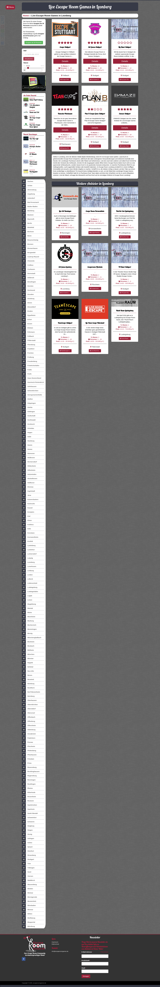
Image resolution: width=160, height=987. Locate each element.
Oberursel (28, 713)
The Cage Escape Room (34, 119)
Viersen (27, 876)
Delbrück (28, 278)
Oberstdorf (29, 709)
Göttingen (28, 412)
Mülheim (28, 650)
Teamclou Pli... (65, 148)
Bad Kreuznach (30, 202)
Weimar (27, 893)
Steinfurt (28, 851)
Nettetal (27, 667)
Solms (27, 843)
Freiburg (28, 357)
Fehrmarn (28, 332)
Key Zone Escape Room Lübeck (34, 126)
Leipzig (27, 558)
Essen (27, 324)
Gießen (27, 399)
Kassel (27, 508)
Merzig (27, 633)
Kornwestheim (30, 537)
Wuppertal (28, 922)
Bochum (28, 232)
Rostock (28, 801)
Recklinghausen (30, 771)
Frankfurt (28, 349)
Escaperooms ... (95, 288)
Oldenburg (28, 730)
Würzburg (28, 926)
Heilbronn (28, 458)
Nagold (27, 663)
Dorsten (27, 286)
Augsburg (28, 194)
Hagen (27, 432)
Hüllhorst (28, 483)
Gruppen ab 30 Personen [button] (34, 42)
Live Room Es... (95, 350)
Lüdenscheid (29, 583)
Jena (26, 495)
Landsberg (29, 545)
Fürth (26, 374)
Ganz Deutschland (31, 378)
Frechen (28, 353)
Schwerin (28, 822)
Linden (27, 575)
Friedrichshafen (30, 366)
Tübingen (28, 868)
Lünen (27, 600)
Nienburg (28, 684)
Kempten (28, 512)
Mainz (27, 612)
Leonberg (28, 562)
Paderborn (28, 738)
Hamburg (28, 441)
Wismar (27, 910)
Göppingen (29, 403)
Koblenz (28, 525)
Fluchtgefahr (33, 172)
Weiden (27, 889)
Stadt (84, 968)
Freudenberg (29, 361)
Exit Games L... (65, 292)
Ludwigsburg (29, 587)
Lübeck (27, 579)
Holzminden (29, 474)
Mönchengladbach (31, 638)
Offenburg (28, 721)
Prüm (26, 763)
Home (26, 15)
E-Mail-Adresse (87, 952)
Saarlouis (28, 809)
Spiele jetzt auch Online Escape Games (34, 87)
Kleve (27, 520)
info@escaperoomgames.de (60, 951)
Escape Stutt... (65, 79)
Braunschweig (30, 240)
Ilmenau (27, 487)
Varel (26, 872)
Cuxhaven (28, 269)
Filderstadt (29, 340)
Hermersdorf (29, 462)
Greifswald (29, 420)
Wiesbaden (29, 905)
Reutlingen (29, 784)
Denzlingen (29, 282)
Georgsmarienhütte (32, 395)
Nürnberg (28, 696)
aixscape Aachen (34, 146)
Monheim (28, 642)
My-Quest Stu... (125, 79)
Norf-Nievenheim (31, 692)
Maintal (27, 608)
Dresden (28, 294)
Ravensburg (29, 767)
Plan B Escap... (95, 146)
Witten (27, 914)
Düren (27, 303)
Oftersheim (29, 725)
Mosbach (28, 646)
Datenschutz (55, 944)
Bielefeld (28, 227)
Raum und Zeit (34, 112)
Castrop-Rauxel (30, 257)
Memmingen (29, 629)
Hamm (27, 445)
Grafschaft (28, 416)
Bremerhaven (29, 248)
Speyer (27, 847)
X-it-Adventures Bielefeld (34, 106)
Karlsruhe (28, 504)
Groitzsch (28, 424)
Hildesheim (29, 466)
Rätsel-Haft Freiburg (36, 100)
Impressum (55, 942)
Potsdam (28, 759)
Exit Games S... (95, 79)
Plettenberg (29, 751)
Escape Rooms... (95, 232)
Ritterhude (28, 792)
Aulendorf (28, 198)
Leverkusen (29, 566)
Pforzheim (28, 746)
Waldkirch (28, 880)
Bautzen (28, 215)
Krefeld (27, 541)
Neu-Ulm (28, 671)
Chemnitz (28, 261)
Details (65, 61)
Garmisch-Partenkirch (33, 382)
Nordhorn (28, 688)
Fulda (27, 370)
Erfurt (27, 319)
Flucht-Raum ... (125, 338)
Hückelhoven (29, 479)
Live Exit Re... (65, 237)
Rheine (27, 788)
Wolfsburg (28, 918)
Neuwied (28, 679)
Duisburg (28, 299)
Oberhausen (29, 700)
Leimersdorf (29, 554)
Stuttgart (28, 859)
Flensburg (28, 345)
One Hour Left (33, 139)
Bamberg (28, 211)
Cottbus (27, 265)
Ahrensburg (29, 190)
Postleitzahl (86, 960)
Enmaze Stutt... (125, 146)
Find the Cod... (124, 237)
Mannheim (28, 617)
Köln (26, 529)
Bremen (27, 244)
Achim (27, 186)
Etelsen (27, 328)
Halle (26, 437)
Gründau (28, 428)
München (28, 654)
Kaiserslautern (30, 499)
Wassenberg (29, 884)
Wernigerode (29, 897)
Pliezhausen (29, 755)
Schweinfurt (29, 818)
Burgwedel (29, 253)
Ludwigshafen (30, 592)
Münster (28, 658)
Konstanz (28, 533)
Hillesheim (28, 470)
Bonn (26, 236)
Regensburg (29, 776)
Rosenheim (29, 797)
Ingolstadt (28, 491)
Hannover (28, 453)
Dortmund (28, 290)
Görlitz (27, 407)
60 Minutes (33, 154)
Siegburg (28, 826)
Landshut (28, 550)
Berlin (27, 223)
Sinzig (27, 834)
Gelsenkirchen (30, 391)
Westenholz (29, 901)
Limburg (28, 571)
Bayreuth (28, 219)
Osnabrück (29, 734)
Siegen (27, 830)
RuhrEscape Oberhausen (33, 163)
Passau (27, 742)
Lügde (27, 596)
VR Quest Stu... (125, 292)
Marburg (28, 621)
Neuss (27, 675)
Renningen (29, 780)
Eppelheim (28, 315)
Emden (27, 311)
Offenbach (28, 717)
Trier (26, 864)
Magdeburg (29, 604)
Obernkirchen (30, 705)
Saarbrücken (29, 805)
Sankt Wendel (30, 813)
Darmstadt (28, 273)
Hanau (27, 449)
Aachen (27, 181)
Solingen (28, 838)
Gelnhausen (29, 386)
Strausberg (29, 855)
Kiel (26, 516)
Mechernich (29, 625)
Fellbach (28, 336)
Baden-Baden (30, 206)
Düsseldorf (29, 307)
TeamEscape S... (65, 350)
